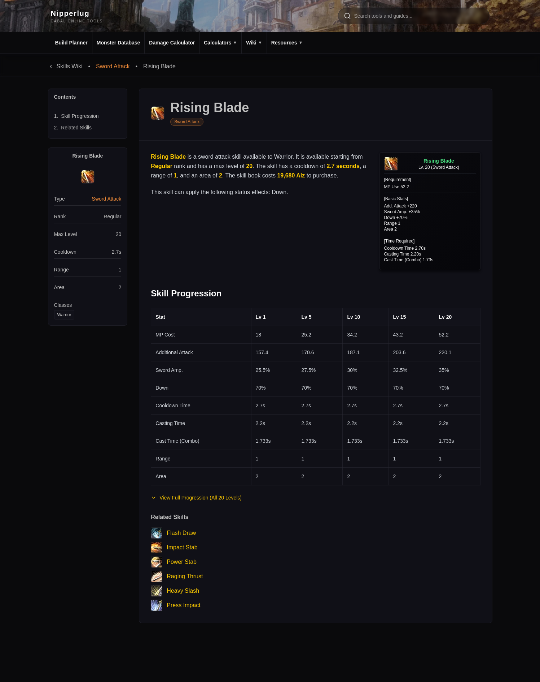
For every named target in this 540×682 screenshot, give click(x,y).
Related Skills (73, 127)
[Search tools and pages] (413, 16)
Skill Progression (76, 116)
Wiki (254, 43)
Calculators (220, 43)
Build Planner (71, 43)
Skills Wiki (65, 66)
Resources (287, 43)
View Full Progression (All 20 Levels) (196, 498)
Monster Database (118, 43)
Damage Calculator (172, 43)
